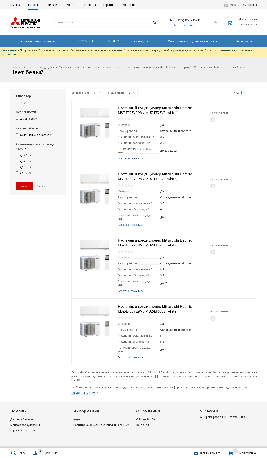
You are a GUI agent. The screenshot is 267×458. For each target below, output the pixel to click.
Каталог (33, 5)
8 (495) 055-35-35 (187, 20)
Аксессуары (244, 41)
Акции (77, 419)
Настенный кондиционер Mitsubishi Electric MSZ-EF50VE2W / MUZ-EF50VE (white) (155, 308)
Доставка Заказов (21, 419)
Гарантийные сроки (22, 430)
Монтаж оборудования (25, 425)
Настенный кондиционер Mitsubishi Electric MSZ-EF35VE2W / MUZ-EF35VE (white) (155, 176)
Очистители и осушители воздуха (192, 41)
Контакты (129, 5)
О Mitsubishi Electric (148, 419)
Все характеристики (130, 158)
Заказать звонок (184, 25)
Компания (52, 5)
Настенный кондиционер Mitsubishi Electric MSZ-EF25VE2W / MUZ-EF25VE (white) (155, 110)
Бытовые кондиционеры (37, 41)
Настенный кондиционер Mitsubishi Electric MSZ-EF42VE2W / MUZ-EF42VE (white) (155, 242)
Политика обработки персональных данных (101, 425)
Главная (15, 5)
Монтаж (71, 5)
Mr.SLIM (113, 41)
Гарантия (109, 5)
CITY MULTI (86, 41)
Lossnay (139, 41)
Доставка (90, 5)
